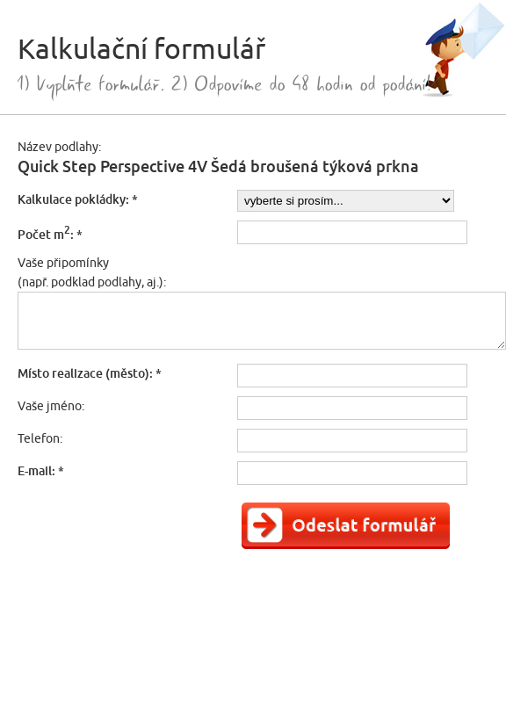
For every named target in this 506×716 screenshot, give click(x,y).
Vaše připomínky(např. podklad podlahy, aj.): (92, 272)
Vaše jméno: (51, 406)
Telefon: (40, 438)
